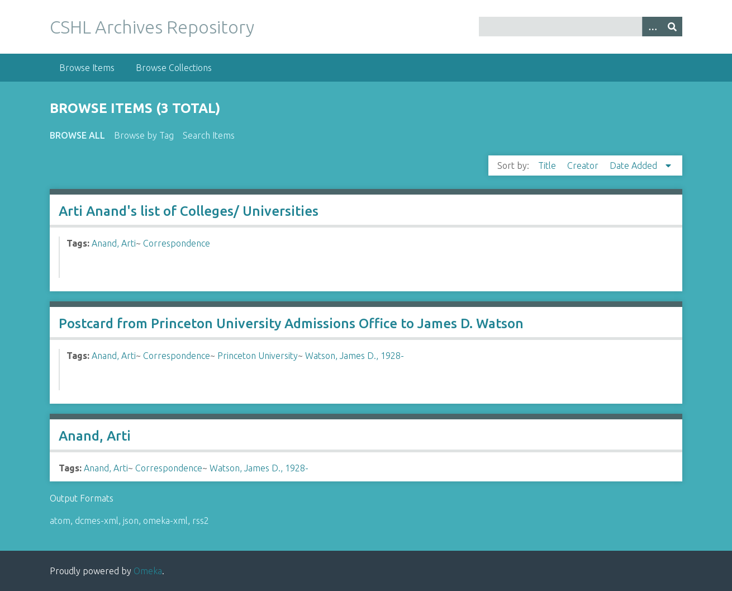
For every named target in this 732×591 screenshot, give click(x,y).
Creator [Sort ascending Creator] (584, 165)
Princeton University (257, 356)
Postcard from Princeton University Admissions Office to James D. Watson (291, 323)
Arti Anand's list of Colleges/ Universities (189, 211)
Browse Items (87, 68)
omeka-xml (165, 521)
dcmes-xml (96, 521)
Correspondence (176, 243)
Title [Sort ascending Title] (548, 165)
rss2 (200, 521)
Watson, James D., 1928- (354, 356)
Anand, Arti (114, 243)
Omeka (148, 571)
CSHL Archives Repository (152, 27)
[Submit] (672, 26)
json (131, 521)
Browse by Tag (144, 135)
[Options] (652, 26)
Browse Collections (174, 68)
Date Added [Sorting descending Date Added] (634, 165)
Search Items (209, 135)
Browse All (77, 135)
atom (60, 521)
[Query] (581, 26)
